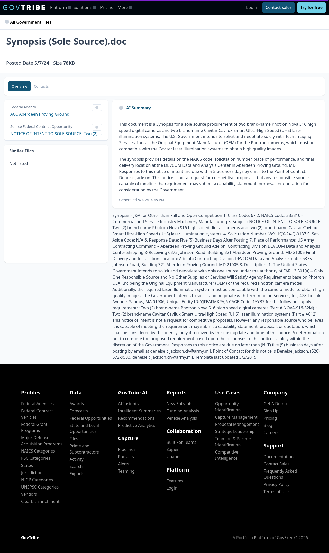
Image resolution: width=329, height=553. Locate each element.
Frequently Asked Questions (280, 474)
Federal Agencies (37, 404)
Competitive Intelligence (227, 455)
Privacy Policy (276, 484)
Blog (267, 425)
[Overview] (19, 86)
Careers (270, 432)
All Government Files (28, 22)
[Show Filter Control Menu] (97, 107)
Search (76, 466)
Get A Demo (275, 404)
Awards (77, 404)
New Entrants (180, 404)
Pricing (107, 7)
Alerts (123, 464)
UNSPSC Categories (40, 487)
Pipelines (126, 449)
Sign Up (270, 411)
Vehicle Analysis (182, 418)
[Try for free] (311, 7)
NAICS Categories (38, 451)
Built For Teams (181, 442)
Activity (77, 459)
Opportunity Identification (228, 407)
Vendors (29, 494)
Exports (77, 473)
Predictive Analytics (136, 425)
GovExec (285, 537)
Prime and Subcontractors (84, 449)
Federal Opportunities (91, 418)
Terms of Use (276, 491)
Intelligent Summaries (139, 411)
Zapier (173, 449)
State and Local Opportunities (84, 428)
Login (251, 7)
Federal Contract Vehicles (37, 414)
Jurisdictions (32, 472)
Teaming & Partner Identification (233, 442)
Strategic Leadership (235, 431)
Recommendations (136, 418)
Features (175, 481)
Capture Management (236, 417)
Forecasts (79, 411)
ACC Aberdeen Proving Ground (39, 114)
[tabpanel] (218, 161)
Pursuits (126, 456)
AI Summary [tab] (135, 108)
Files (74, 438)
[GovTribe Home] (24, 7)
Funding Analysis (183, 411)
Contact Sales (276, 464)
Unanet (174, 456)
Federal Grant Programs (34, 427)
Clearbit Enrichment (40, 501)
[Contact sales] (278, 7)
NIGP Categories (37, 480)
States (27, 465)
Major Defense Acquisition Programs (41, 441)
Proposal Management (237, 424)
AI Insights (128, 404)
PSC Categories (35, 458)
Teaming (126, 471)
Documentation (278, 456)
